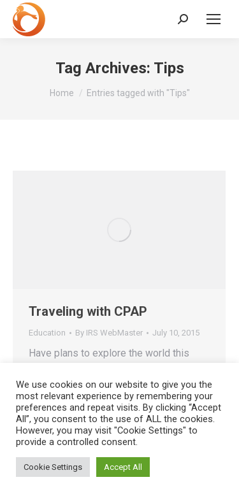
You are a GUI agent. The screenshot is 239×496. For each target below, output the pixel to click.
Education (47, 332)
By (109, 332)
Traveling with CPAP (88, 311)
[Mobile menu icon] (213, 19)
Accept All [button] (123, 467)
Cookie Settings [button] (53, 467)
